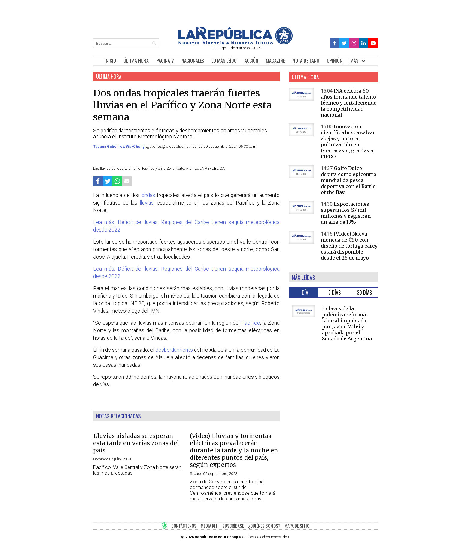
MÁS (354, 60)
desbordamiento (174, 350)
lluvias (147, 203)
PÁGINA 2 (165, 60)
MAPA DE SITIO (296, 526)
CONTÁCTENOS (183, 526)
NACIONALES (192, 60)
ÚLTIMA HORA (136, 60)
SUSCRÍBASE (233, 526)
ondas (148, 195)
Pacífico (250, 323)
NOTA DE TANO (306, 60)
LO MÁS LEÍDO (224, 60)
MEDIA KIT (209, 526)
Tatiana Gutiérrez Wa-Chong (119, 146)
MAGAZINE (275, 60)
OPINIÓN (334, 60)
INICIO (110, 60)
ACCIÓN (251, 60)
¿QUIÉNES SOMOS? (264, 526)
